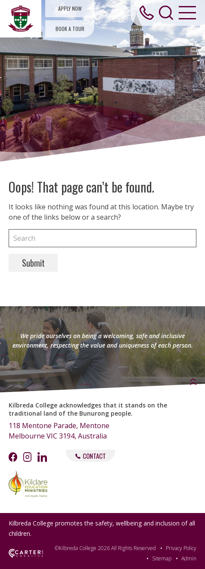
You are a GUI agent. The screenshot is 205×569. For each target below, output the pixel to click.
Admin (188, 558)
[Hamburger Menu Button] (187, 12)
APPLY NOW (70, 8)
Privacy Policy (181, 548)
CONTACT (90, 455)
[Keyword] (102, 238)
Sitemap (161, 558)
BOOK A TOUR (70, 28)
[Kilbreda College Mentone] (20, 18)
